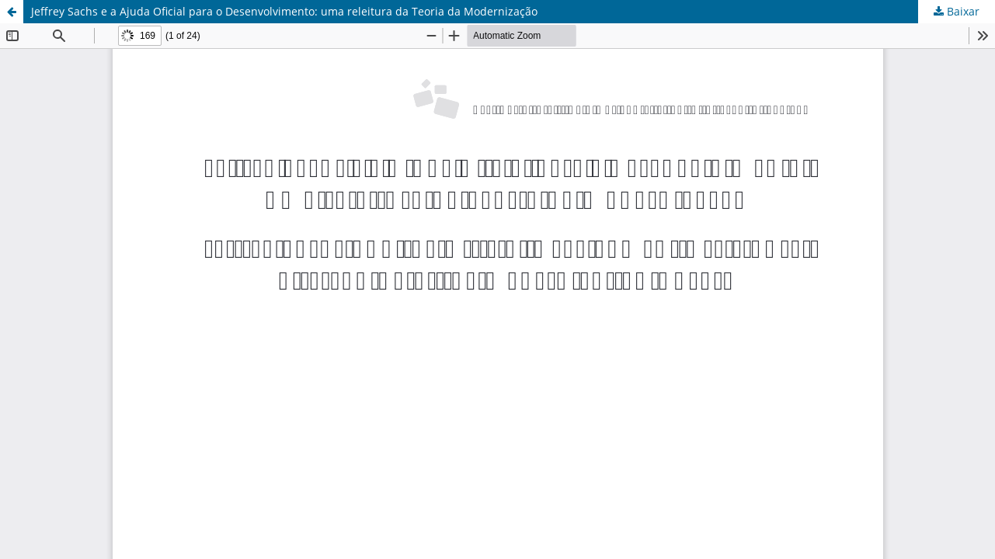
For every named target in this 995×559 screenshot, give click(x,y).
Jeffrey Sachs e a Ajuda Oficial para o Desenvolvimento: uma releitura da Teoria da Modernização (284, 11)
